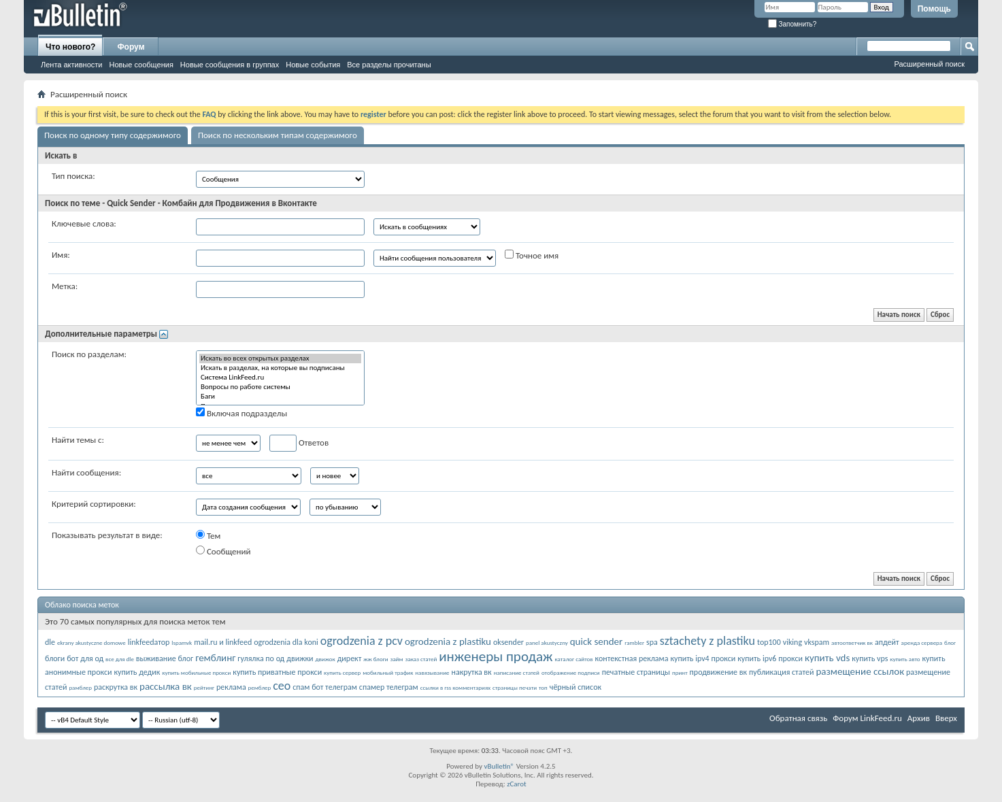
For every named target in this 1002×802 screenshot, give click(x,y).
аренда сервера (922, 642)
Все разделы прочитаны (389, 65)
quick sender (596, 641)
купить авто (905, 659)
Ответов (299, 443)
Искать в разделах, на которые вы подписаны (280, 368)
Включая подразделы (241, 412)
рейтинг (204, 687)
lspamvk (181, 642)
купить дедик (137, 672)
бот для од (85, 658)
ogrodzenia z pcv (361, 640)
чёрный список (575, 687)
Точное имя (531, 255)
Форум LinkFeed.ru (867, 718)
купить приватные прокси (277, 672)
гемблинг (215, 658)
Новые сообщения (141, 65)
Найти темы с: (78, 440)
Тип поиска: (73, 176)
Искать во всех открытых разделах (280, 358)
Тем (208, 535)
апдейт (887, 642)
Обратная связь (798, 718)
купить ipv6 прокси (770, 658)
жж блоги (375, 659)
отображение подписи (570, 672)
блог (950, 642)
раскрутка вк (115, 687)
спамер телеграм (388, 687)
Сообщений (223, 551)
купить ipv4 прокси (702, 658)
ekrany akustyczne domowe (91, 642)
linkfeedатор (149, 642)
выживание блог (164, 658)
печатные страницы (636, 672)
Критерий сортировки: (94, 504)
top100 (769, 642)
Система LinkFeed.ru (280, 377)
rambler (634, 642)
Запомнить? (792, 24)
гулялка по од (260, 658)
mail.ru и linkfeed (223, 642)
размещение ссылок (860, 671)
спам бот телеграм (325, 687)
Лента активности (71, 65)
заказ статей (421, 659)
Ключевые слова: (84, 223)
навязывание (432, 672)
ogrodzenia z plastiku (448, 641)
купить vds (827, 658)
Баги (280, 396)
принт (680, 672)
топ (543, 687)
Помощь (934, 9)
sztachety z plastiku (707, 640)
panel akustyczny (547, 642)
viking (792, 642)
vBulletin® (499, 766)
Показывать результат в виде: (107, 535)
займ (396, 659)
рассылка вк (165, 686)
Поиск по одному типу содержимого (112, 135)
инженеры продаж (495, 656)
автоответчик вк (852, 642)
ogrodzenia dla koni (286, 642)
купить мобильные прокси (196, 672)
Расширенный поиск (929, 64)
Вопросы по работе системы (280, 387)
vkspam (816, 642)
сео (281, 685)
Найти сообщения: (86, 472)
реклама (231, 687)
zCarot (517, 784)
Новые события (313, 65)
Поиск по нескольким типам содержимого (277, 135)
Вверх (946, 718)
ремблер (259, 687)
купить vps (870, 658)
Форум (130, 47)
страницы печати (514, 687)
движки (299, 658)
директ (349, 658)
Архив (918, 718)
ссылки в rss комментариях (455, 687)
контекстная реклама (632, 658)
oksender (508, 642)
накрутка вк (471, 672)
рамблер (80, 687)
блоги (55, 658)
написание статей (516, 672)
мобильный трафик (388, 672)
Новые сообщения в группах (229, 65)
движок (325, 659)
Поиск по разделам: (89, 354)
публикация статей (781, 672)
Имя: (61, 255)
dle (50, 642)
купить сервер (342, 672)
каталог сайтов (574, 659)
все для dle (119, 659)
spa (652, 642)
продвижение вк (718, 672)
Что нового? (70, 47)
